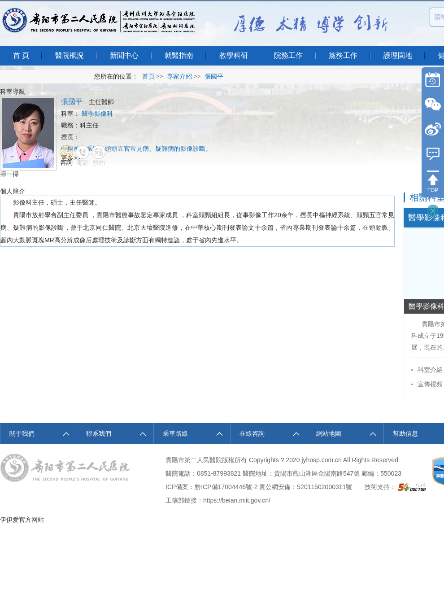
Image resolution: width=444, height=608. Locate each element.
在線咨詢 (252, 433)
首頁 (148, 76)
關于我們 (22, 433)
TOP (432, 190)
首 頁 (21, 55)
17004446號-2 (238, 486)
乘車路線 (175, 433)
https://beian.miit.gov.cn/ (236, 500)
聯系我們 (98, 433)
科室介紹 (430, 369)
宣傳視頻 (430, 384)
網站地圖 (328, 433)
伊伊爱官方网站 (22, 519)
